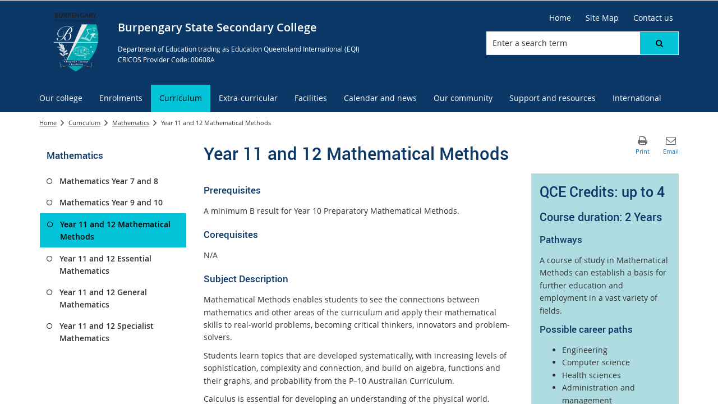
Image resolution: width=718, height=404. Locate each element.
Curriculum (84, 122)
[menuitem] (61, 98)
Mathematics (130, 122)
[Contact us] (653, 18)
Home (48, 122)
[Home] (560, 18)
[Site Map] (602, 18)
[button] (659, 43)
